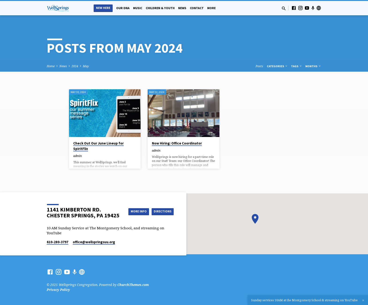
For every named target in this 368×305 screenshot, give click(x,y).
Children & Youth (160, 8)
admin (77, 156)
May (86, 66)
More (211, 8)
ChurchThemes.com (133, 284)
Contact (197, 8)
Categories (277, 66)
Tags (296, 66)
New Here (103, 8)
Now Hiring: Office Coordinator (177, 143)
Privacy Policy (58, 289)
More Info (161, 206)
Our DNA (123, 8)
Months (313, 66)
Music (137, 8)
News (182, 8)
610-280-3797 (57, 242)
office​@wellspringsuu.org (94, 242)
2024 (75, 66)
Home (51, 66)
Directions (162, 216)
